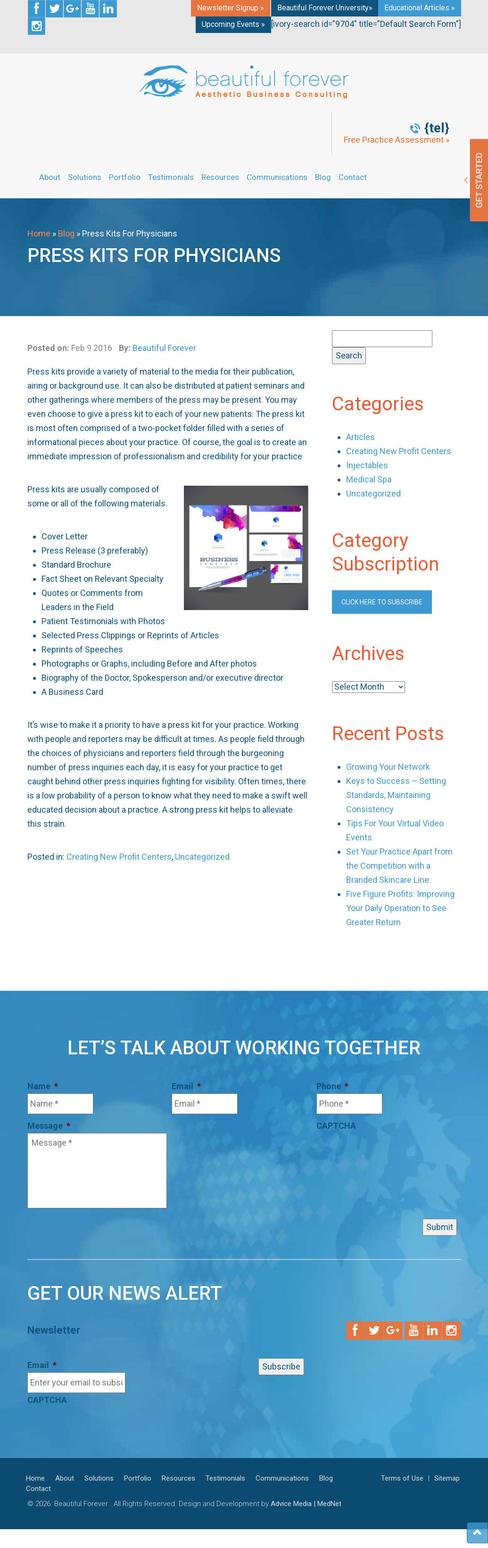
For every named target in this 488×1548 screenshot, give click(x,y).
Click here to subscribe (381, 602)
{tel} (436, 128)
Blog (323, 177)
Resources (220, 177)
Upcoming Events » (233, 24)
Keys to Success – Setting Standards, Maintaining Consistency (396, 795)
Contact (353, 177)
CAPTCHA (336, 1126)
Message (48, 1126)
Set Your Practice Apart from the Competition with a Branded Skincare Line (399, 866)
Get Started (474, 180)
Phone (332, 1086)
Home (38, 233)
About (49, 177)
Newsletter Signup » (230, 7)
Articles (360, 437)
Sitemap (447, 1478)
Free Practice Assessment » (396, 140)
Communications (277, 177)
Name (42, 1086)
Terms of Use (402, 1478)
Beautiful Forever (164, 348)
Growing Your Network (388, 767)
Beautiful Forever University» (324, 7)
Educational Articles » (419, 7)
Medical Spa (368, 479)
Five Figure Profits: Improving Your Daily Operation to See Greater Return (400, 908)
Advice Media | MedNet (306, 1503)
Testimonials (171, 177)
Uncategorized (202, 857)
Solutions (84, 177)
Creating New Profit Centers (119, 857)
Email (186, 1086)
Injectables (367, 465)
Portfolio (125, 177)
